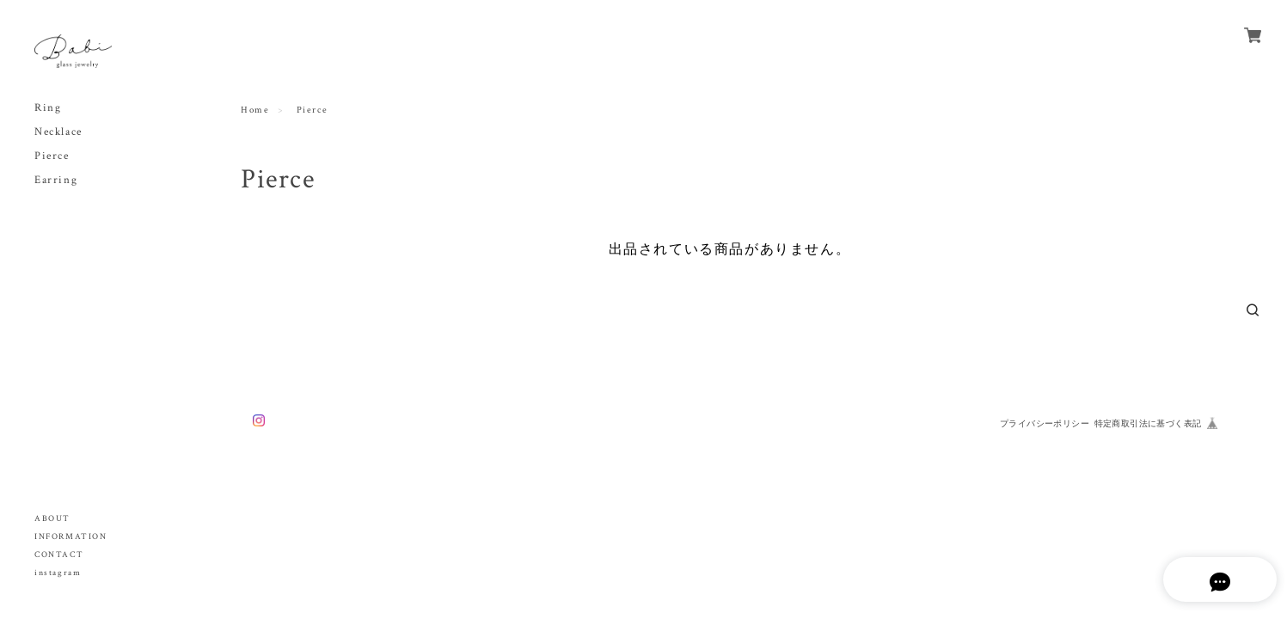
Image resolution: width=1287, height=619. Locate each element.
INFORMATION (70, 536)
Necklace (58, 132)
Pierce (52, 156)
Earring (55, 180)
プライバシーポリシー (1044, 423)
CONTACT (58, 555)
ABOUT (52, 518)
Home (255, 110)
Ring (47, 107)
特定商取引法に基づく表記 (1148, 423)
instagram (57, 573)
